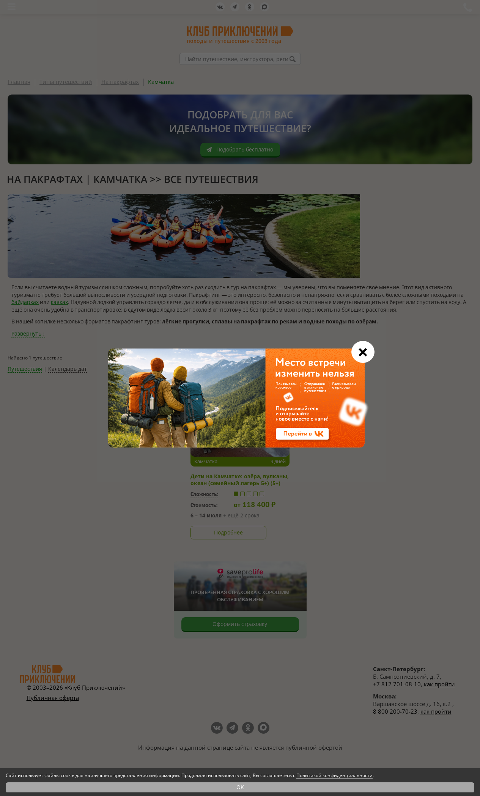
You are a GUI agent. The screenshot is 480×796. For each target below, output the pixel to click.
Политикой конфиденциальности (334, 775)
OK (240, 787)
